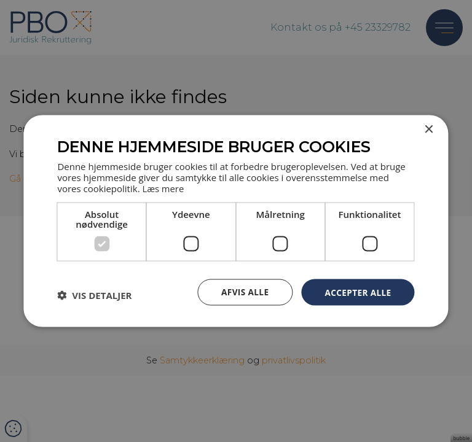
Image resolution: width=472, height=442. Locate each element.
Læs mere (163, 187)
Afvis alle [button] (242, 291)
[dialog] (236, 221)
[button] (94, 295)
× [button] (428, 129)
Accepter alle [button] (357, 291)
